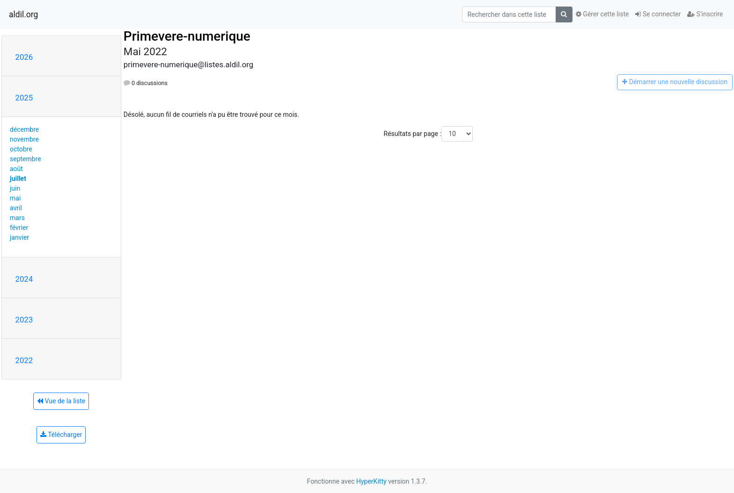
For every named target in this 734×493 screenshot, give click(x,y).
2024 (24, 279)
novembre (24, 139)
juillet (18, 178)
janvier (19, 237)
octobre (21, 149)
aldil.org (23, 14)
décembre (24, 129)
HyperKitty (371, 481)
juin (15, 188)
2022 (24, 360)
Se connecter (658, 14)
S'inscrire (705, 14)
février (19, 227)
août (16, 168)
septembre (25, 159)
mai (15, 198)
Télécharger (61, 434)
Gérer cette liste (602, 14)
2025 (24, 97)
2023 (24, 319)
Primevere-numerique (187, 36)
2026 (24, 57)
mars (17, 217)
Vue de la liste (61, 401)
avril (16, 208)
